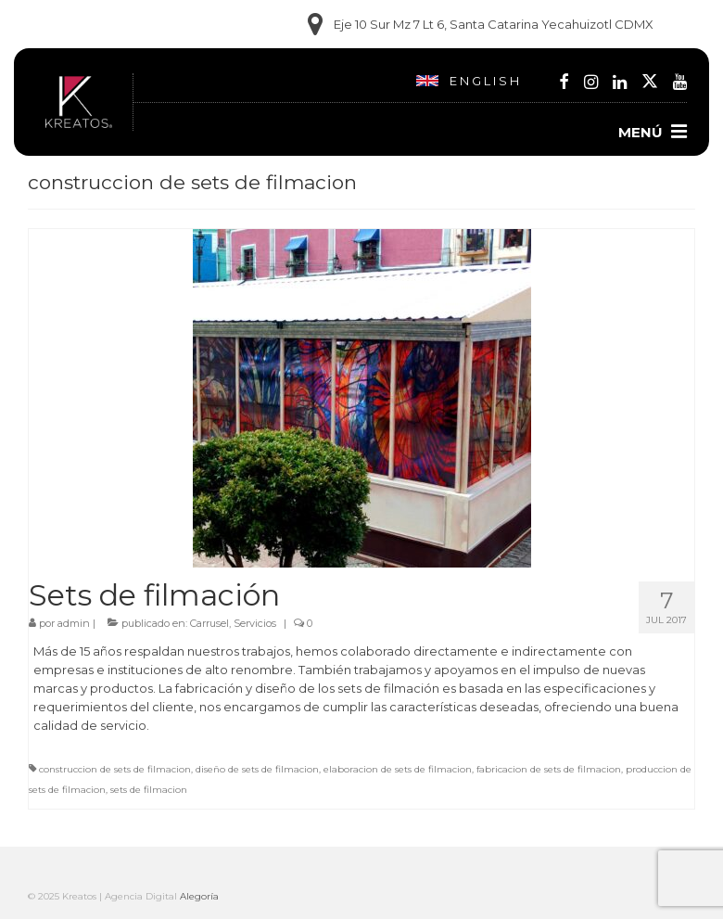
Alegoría (199, 896)
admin (73, 623)
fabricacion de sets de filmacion (548, 769)
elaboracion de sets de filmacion (397, 769)
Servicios (255, 623)
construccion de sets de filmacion (115, 769)
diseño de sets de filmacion (257, 769)
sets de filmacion (148, 790)
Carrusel (209, 623)
